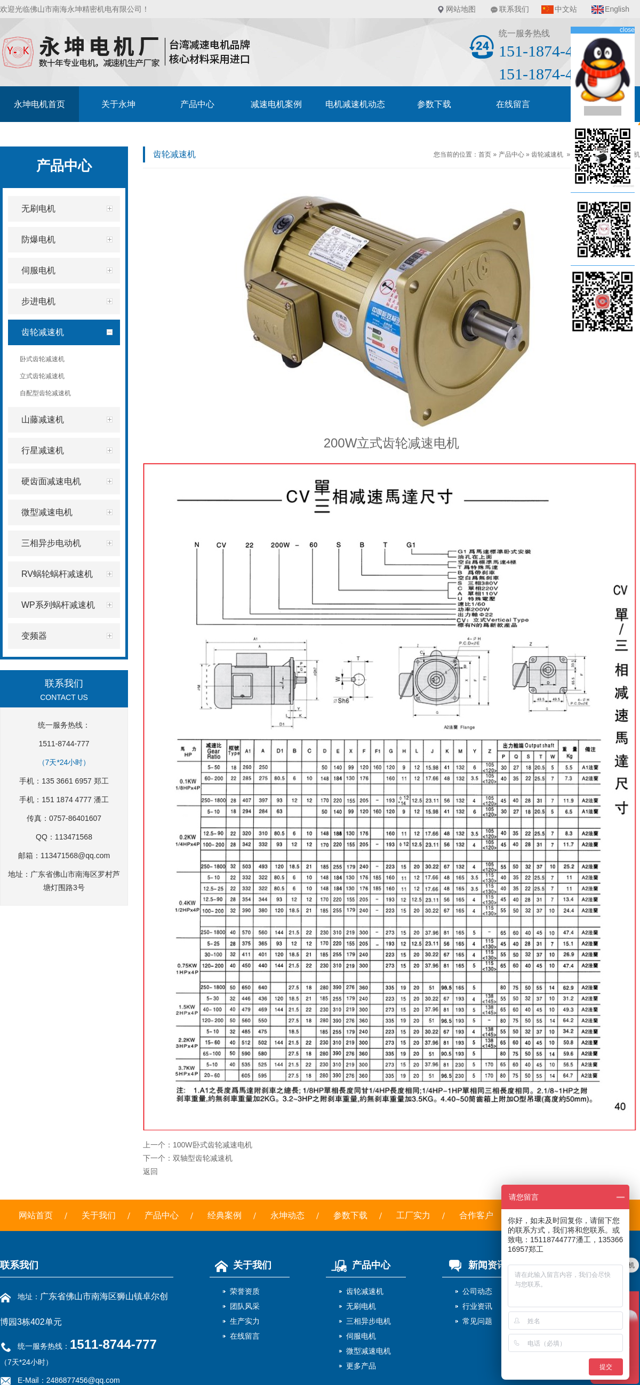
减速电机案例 (276, 104)
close (627, 30)
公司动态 (477, 1291)
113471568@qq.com (75, 855)
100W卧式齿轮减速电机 (212, 1144)
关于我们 (99, 1215)
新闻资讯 (474, 1265)
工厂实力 (413, 1215)
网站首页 (36, 1215)
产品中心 (197, 104)
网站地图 (461, 9)
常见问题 (477, 1321)
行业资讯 (477, 1306)
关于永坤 (118, 104)
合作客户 (476, 1215)
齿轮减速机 (547, 154)
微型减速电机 (368, 1351)
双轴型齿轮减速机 (203, 1158)
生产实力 (245, 1321)
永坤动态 (287, 1215)
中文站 (566, 9)
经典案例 (224, 1215)
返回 (150, 1171)
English (617, 9)
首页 (484, 154)
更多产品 (361, 1366)
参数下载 (434, 104)
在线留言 (513, 104)
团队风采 (245, 1306)
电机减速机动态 (355, 104)
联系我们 (514, 9)
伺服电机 (361, 1336)
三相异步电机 (368, 1321)
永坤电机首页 (39, 104)
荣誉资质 (245, 1291)
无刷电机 (361, 1306)
